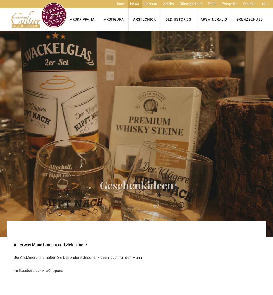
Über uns (151, 4)
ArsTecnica (144, 19)
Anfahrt (168, 4)
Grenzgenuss (249, 19)
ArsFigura (114, 19)
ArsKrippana (82, 19)
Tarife (212, 4)
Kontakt (248, 4)
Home (120, 4)
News (134, 4)
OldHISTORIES (178, 19)
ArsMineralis (214, 19)
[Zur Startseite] (39, 15)
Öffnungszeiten (191, 4)
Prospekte (229, 4)
